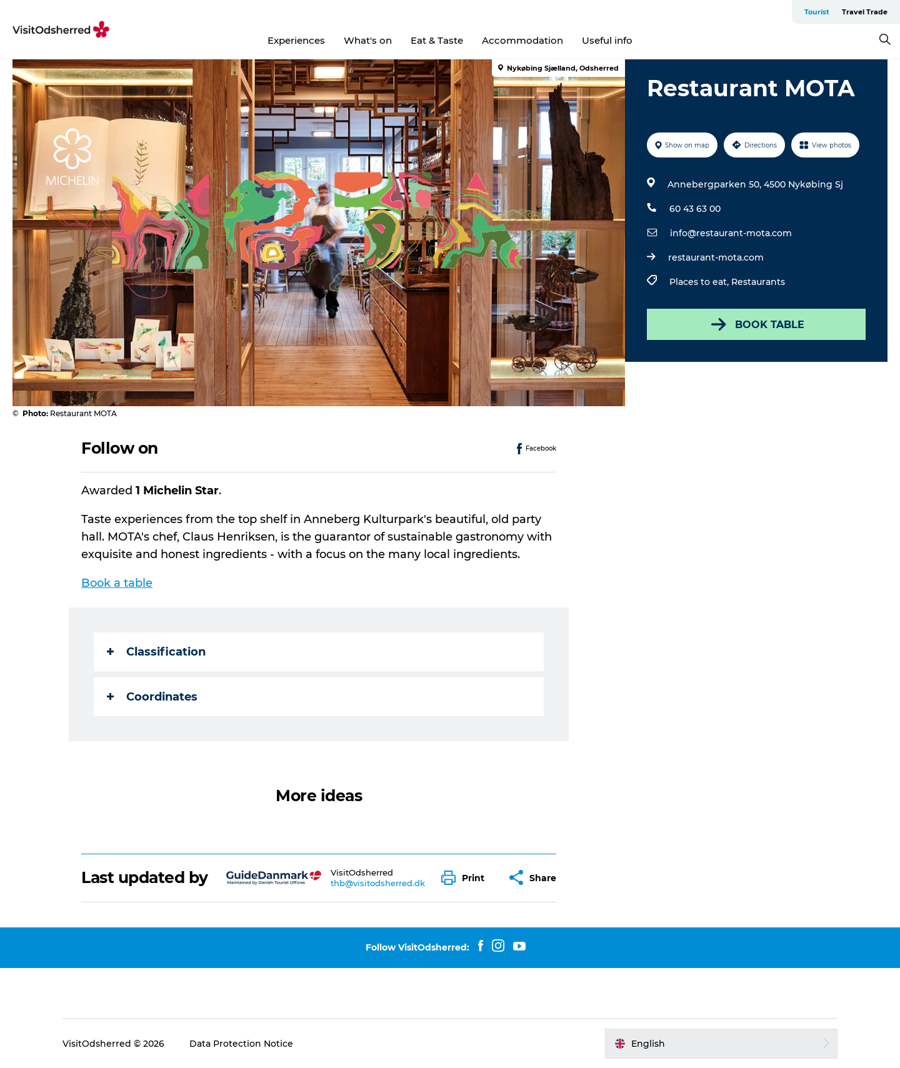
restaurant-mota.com (716, 257)
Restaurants (758, 281)
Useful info (607, 40)
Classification (156, 652)
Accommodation (522, 40)
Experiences (296, 40)
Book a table (116, 583)
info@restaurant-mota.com (731, 233)
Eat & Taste (437, 40)
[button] (466, 878)
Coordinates (152, 697)
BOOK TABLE (756, 324)
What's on (368, 40)
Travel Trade (865, 11)
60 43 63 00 (695, 208)
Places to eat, (700, 281)
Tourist (816, 11)
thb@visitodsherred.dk (378, 883)
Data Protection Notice (241, 1043)
